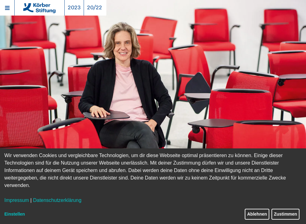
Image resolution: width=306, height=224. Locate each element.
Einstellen (14, 214)
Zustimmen (285, 214)
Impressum (16, 200)
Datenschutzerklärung (57, 200)
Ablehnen (257, 214)
